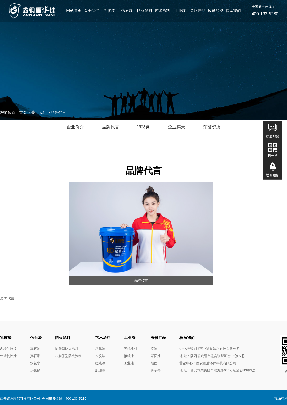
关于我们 (91, 11)
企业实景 (176, 127)
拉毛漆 (100, 363)
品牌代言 (110, 127)
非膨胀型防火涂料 (68, 356)
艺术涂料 (162, 11)
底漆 (154, 349)
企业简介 (75, 127)
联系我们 (233, 11)
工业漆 (180, 11)
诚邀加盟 (215, 11)
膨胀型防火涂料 (66, 349)
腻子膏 (156, 370)
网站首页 (74, 11)
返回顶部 (272, 175)
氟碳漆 (129, 356)
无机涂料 (130, 349)
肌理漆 (100, 370)
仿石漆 (127, 11)
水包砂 (35, 370)
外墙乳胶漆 (8, 356)
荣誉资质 (212, 127)
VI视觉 (143, 127)
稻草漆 (100, 349)
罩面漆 (156, 356)
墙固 (154, 363)
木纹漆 (100, 356)
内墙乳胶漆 (8, 349)
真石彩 (35, 356)
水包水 (35, 363)
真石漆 (35, 349)
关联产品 (197, 11)
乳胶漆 (109, 11)
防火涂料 (144, 11)
